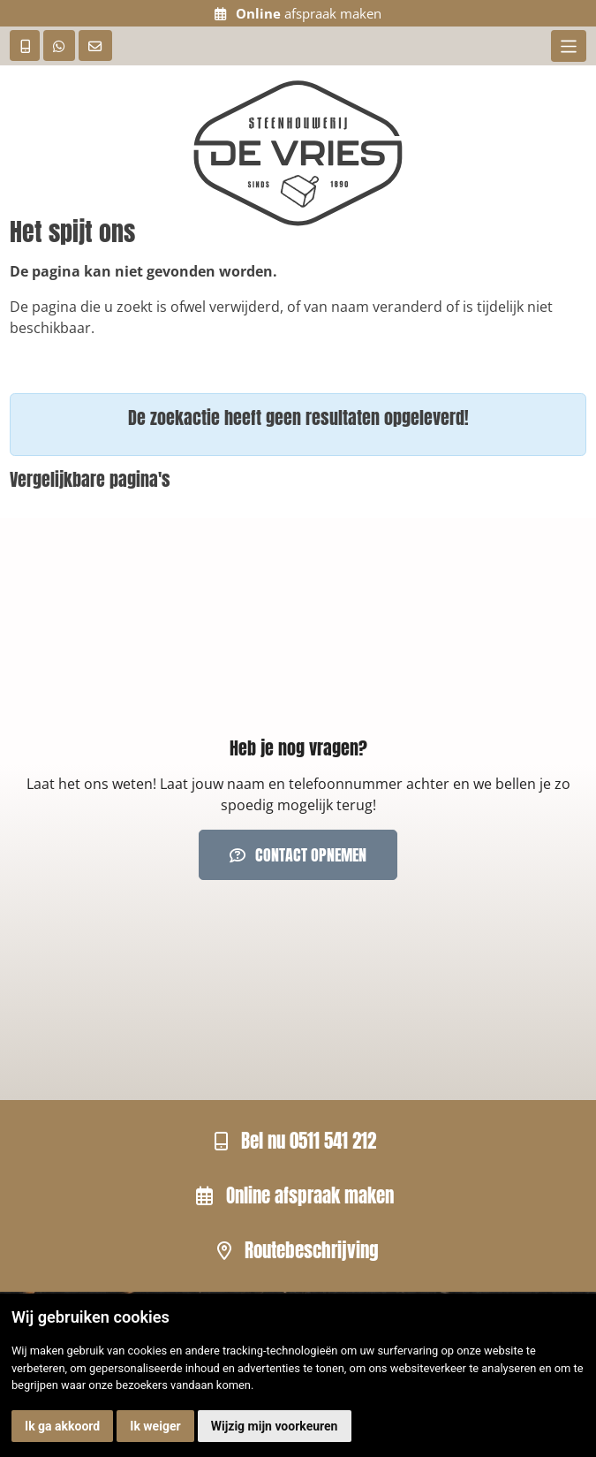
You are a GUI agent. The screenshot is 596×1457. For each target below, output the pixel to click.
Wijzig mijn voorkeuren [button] (274, 1426)
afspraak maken (298, 13)
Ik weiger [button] (155, 1426)
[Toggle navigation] (568, 46)
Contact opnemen (298, 854)
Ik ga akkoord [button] (62, 1426)
